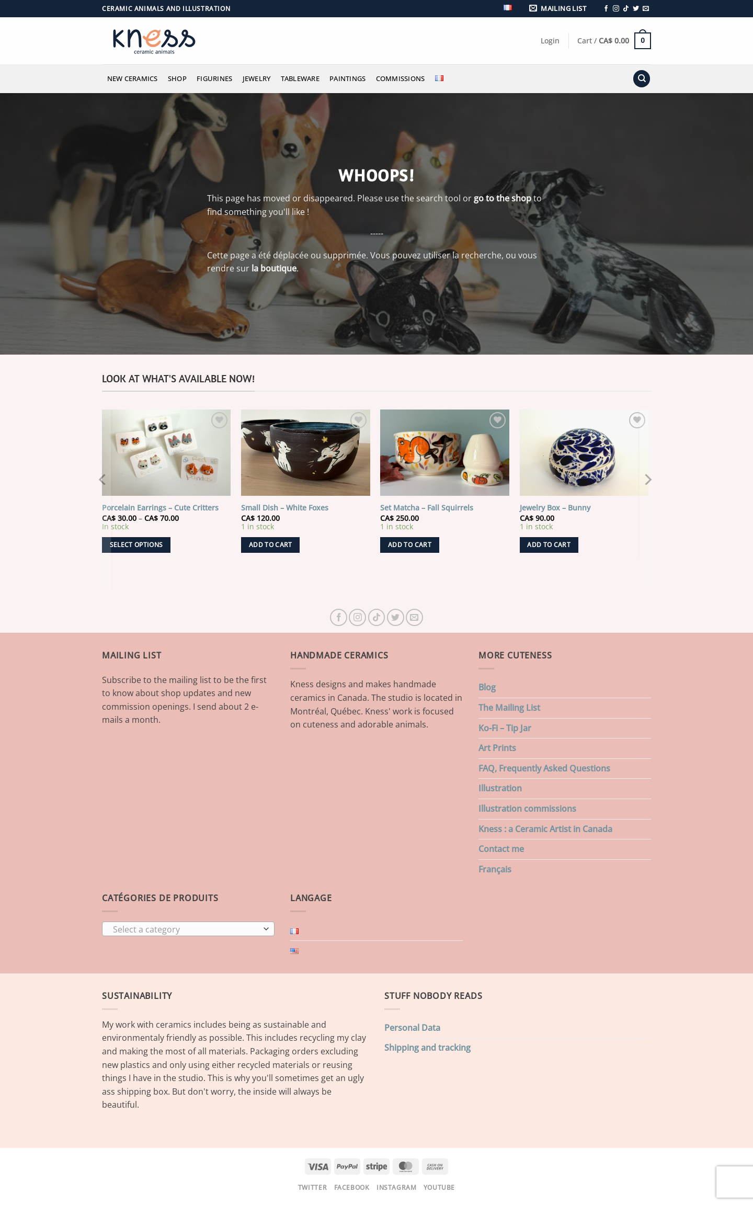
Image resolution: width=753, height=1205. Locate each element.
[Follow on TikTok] (626, 9)
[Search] (641, 78)
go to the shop (502, 198)
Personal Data (412, 1027)
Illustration (500, 788)
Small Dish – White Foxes (284, 508)
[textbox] (186, 929)
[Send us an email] (646, 9)
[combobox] (188, 929)
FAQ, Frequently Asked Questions (544, 768)
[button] (559, 8)
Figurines (214, 78)
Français (494, 869)
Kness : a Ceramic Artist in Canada (545, 829)
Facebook (352, 1187)
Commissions (400, 78)
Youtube (439, 1187)
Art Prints (497, 748)
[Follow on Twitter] (636, 9)
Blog (487, 687)
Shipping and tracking (427, 1047)
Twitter (312, 1187)
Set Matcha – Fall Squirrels (426, 508)
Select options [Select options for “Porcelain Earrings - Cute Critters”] (136, 545)
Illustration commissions (527, 808)
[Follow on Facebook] (606, 9)
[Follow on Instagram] (616, 9)
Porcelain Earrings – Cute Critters (160, 508)
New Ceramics (132, 78)
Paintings (347, 78)
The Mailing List (509, 707)
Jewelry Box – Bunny (555, 508)
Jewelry (257, 78)
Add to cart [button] (270, 545)
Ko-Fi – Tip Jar (504, 728)
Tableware (300, 78)
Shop (177, 78)
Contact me (501, 849)
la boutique (274, 268)
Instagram (396, 1187)
